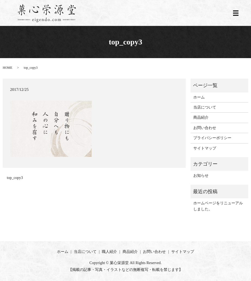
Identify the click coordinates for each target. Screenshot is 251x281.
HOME (7, 68)
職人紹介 (109, 252)
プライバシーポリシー (212, 138)
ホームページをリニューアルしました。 (218, 206)
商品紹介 (201, 117)
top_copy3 (15, 178)
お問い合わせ (204, 128)
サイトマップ (204, 148)
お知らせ (201, 176)
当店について (204, 107)
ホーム (199, 97)
